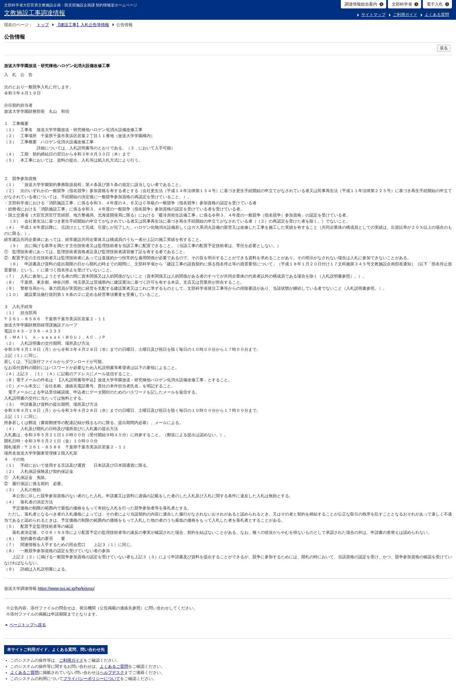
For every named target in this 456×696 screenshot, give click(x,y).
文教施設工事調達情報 (34, 12)
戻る (444, 48)
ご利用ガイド (405, 14)
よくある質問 (437, 14)
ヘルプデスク (112, 672)
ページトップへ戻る (27, 624)
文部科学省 (402, 4)
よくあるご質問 (114, 666)
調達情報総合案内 (361, 4)
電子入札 (435, 4)
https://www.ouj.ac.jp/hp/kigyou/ (66, 588)
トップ (43, 24)
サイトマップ (373, 14)
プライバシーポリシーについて (91, 678)
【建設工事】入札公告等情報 (82, 24)
